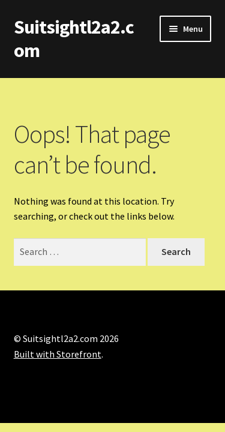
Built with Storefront (57, 354)
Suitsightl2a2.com (74, 38)
